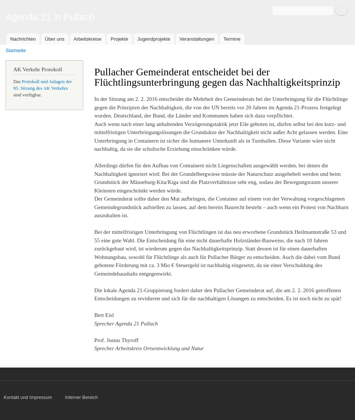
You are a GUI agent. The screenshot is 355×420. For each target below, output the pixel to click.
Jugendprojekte (153, 39)
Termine (231, 39)
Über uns (55, 39)
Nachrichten (23, 39)
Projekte (119, 39)
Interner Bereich (81, 397)
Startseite (16, 50)
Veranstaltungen (196, 39)
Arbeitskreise (87, 39)
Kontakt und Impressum (28, 397)
